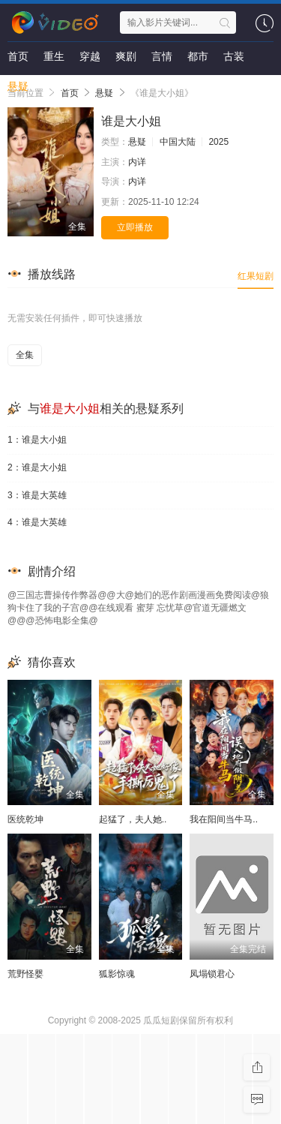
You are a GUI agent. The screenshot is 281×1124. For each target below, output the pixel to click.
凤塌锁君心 (212, 974)
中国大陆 (178, 142)
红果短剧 (256, 276)
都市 (197, 56)
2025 (218, 142)
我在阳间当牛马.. (224, 819)
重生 (53, 56)
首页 (17, 56)
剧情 (53, 86)
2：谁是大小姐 (37, 467)
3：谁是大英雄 (37, 495)
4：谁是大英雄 (37, 522)
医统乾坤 (25, 819)
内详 (137, 162)
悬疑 (17, 86)
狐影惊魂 (117, 974)
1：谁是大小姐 (37, 439)
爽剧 (125, 56)
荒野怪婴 (25, 974)
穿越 (89, 56)
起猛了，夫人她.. (133, 819)
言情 (161, 56)
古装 (233, 56)
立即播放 (135, 227)
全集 (25, 355)
